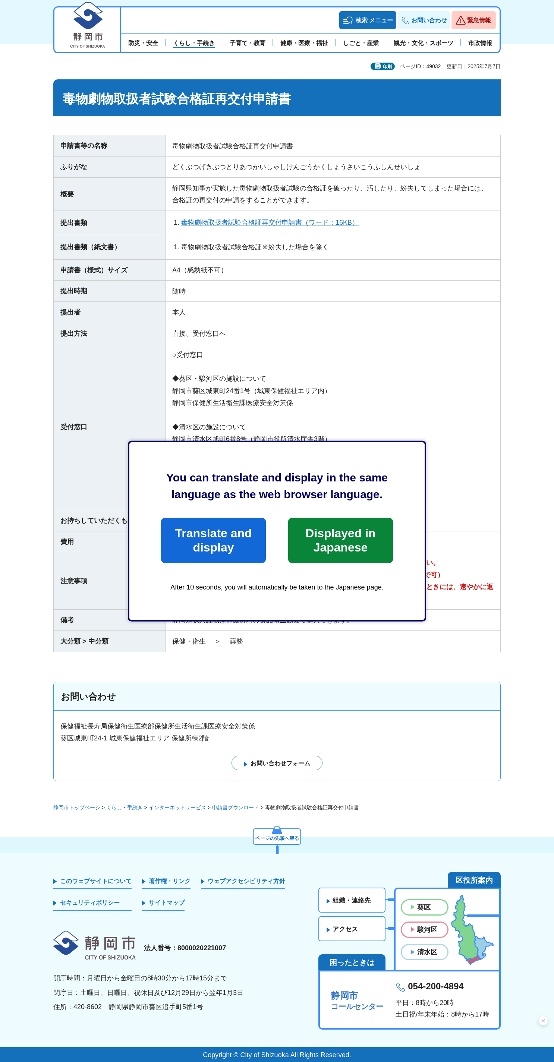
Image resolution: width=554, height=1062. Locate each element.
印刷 (387, 66)
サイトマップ (167, 903)
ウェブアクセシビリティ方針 (246, 881)
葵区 (424, 907)
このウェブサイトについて (96, 881)
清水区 (427, 952)
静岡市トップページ (76, 807)
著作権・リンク (170, 881)
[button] (367, 20)
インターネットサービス (177, 807)
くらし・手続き (124, 807)
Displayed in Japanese (340, 540)
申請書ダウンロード (235, 807)
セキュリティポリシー (90, 903)
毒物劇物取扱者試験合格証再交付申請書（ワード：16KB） (270, 222)
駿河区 (427, 929)
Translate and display (213, 540)
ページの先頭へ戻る (277, 837)
